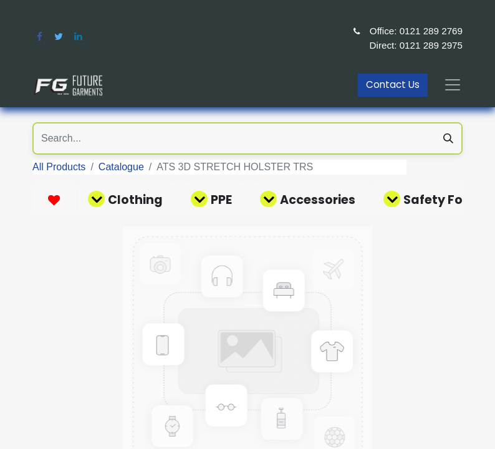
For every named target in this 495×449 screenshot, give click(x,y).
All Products (58, 167)
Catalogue (121, 167)
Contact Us (393, 84)
